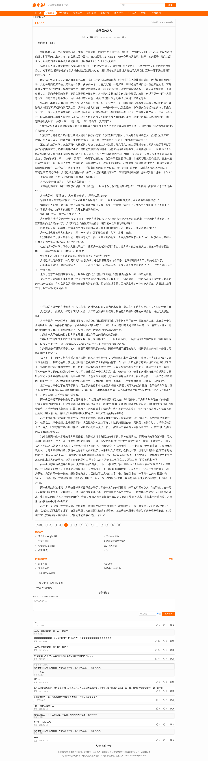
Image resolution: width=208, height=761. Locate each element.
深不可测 (42, 564)
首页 (161, 22)
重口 (124, 37)
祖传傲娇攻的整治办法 (114, 541)
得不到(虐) (43, 550)
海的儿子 (108, 564)
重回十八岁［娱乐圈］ (49, 536)
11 (119, 525)
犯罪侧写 (48, 588)
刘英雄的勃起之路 (112, 568)
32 (157, 659)
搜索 (170, 5)
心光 (106, 550)
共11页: (39, 525)
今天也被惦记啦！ (112, 536)
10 (113, 525)
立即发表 (168, 614)
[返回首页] (104, 592)
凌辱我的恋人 (44, 568)
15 (157, 650)
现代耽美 (169, 22)
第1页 (49, 525)
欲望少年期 (43, 541)
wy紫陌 (90, 37)
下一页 (58, 525)
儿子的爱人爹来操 (46, 573)
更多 (171, 559)
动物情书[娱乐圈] (46, 546)
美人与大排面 (110, 546)
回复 (172, 625)
